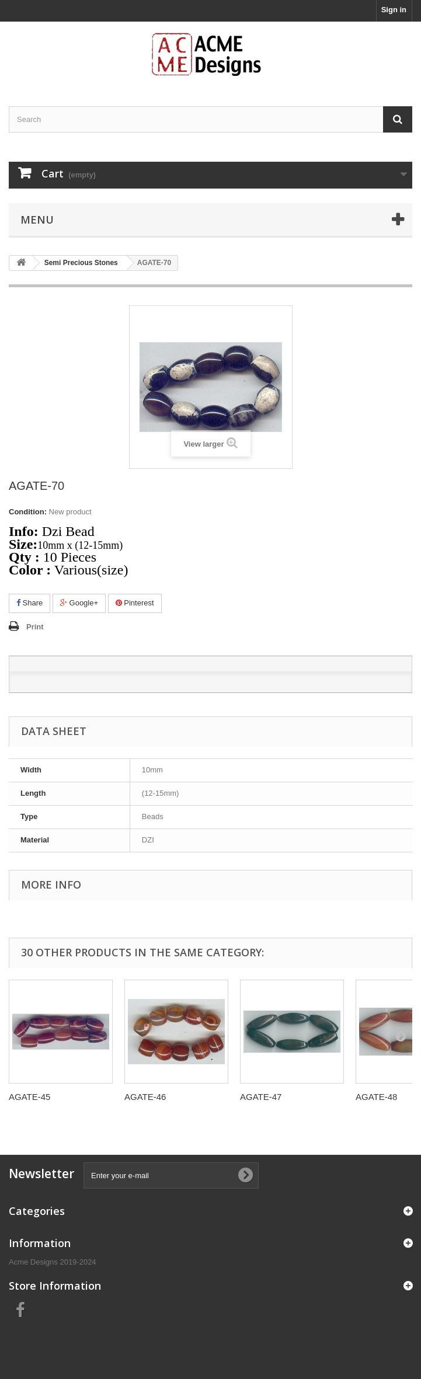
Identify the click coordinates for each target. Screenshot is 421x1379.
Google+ (79, 602)
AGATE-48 (376, 1097)
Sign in (393, 9)
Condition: (28, 511)
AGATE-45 (29, 1097)
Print (35, 626)
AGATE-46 (145, 1097)
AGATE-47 (260, 1097)
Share (29, 602)
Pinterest (135, 602)
